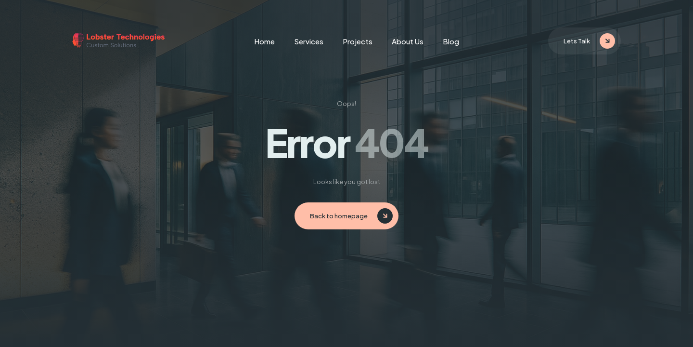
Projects (357, 41)
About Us (408, 41)
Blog (451, 41)
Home (264, 41)
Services (308, 41)
